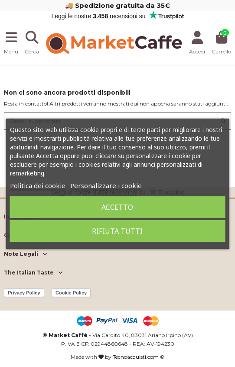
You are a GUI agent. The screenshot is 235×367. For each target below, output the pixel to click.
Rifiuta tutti (117, 231)
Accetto (117, 207)
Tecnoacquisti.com (136, 357)
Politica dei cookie (37, 185)
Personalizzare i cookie (106, 185)
